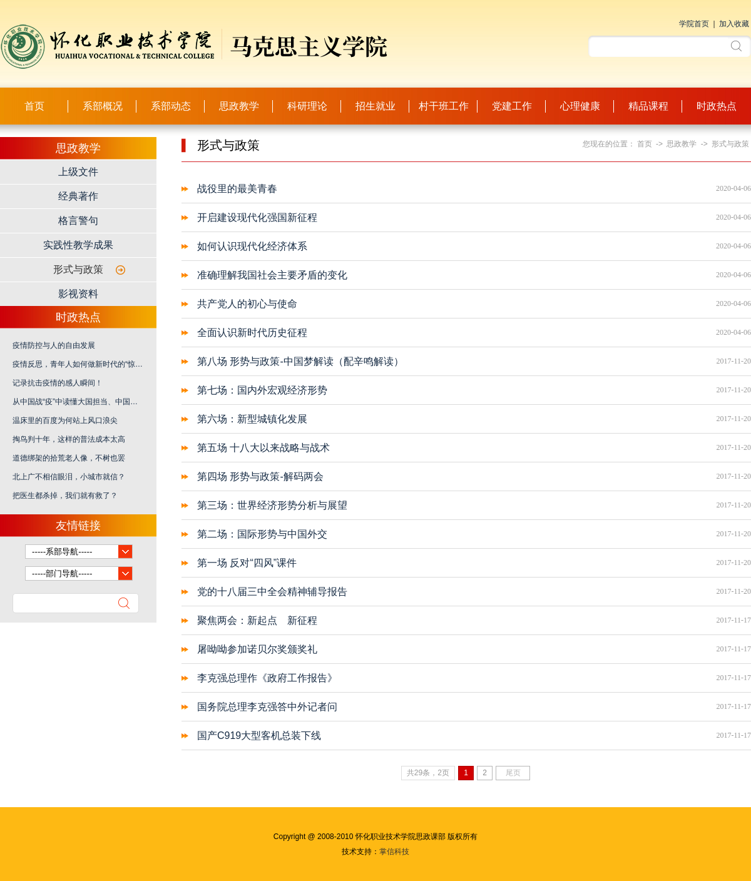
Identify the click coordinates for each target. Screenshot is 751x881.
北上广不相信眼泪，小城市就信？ (69, 476)
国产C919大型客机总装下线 (259, 735)
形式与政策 (78, 269)
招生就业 (375, 106)
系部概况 (103, 106)
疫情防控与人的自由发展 (54, 345)
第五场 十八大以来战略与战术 (263, 447)
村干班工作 (444, 106)
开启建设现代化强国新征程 (257, 217)
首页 (34, 106)
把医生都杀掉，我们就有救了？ (65, 495)
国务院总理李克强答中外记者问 (267, 706)
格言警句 (78, 220)
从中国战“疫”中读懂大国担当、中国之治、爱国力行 (78, 401)
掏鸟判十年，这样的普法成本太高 (69, 439)
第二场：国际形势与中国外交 (262, 534)
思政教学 (239, 106)
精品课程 (648, 106)
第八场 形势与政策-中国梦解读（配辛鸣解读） (300, 361)
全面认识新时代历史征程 (252, 332)
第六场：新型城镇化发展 (252, 419)
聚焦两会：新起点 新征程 (257, 620)
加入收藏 (734, 23)
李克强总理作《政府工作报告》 (267, 678)
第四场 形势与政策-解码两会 (260, 476)
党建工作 (512, 106)
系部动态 (171, 106)
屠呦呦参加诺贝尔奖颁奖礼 (257, 649)
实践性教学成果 (78, 245)
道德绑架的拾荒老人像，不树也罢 (69, 458)
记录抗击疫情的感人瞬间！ (58, 383)
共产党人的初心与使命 (247, 303)
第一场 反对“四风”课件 (247, 563)
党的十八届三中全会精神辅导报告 (272, 591)
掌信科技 (394, 851)
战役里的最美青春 (237, 188)
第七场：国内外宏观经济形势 (262, 390)
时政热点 (717, 106)
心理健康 (580, 106)
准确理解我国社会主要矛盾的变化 (272, 275)
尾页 (513, 772)
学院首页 (694, 23)
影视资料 (78, 293)
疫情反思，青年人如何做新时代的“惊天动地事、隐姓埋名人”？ (78, 364)
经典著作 (78, 196)
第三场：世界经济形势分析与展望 (272, 505)
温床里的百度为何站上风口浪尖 (65, 420)
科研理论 (307, 106)
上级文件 (78, 171)
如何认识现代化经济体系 (252, 246)
